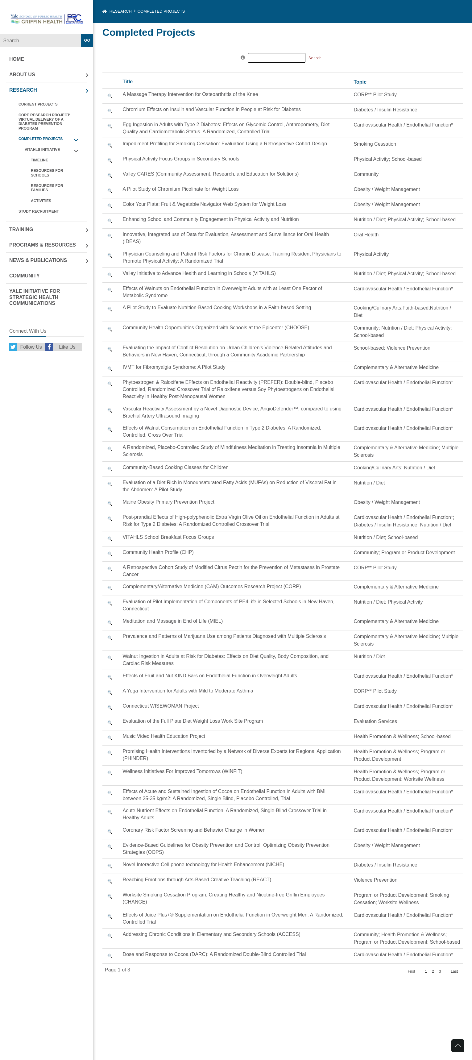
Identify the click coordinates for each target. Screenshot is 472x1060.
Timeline (39, 160)
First (411, 971)
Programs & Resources (42, 244)
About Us (22, 74)
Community (24, 275)
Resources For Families (47, 188)
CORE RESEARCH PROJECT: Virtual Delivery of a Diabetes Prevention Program (44, 122)
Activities (41, 201)
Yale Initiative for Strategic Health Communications (34, 297)
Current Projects (38, 104)
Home (16, 59)
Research (23, 90)
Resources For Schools (47, 172)
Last (454, 971)
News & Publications (38, 260)
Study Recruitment (39, 211)
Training (21, 229)
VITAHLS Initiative (42, 150)
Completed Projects (41, 139)
